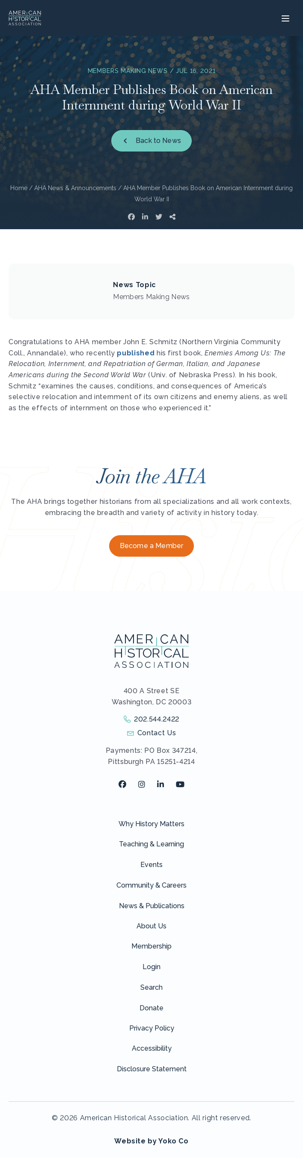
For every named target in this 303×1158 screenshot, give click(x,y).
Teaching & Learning (151, 844)
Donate (151, 1008)
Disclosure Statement (152, 1069)
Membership (151, 946)
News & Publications (151, 906)
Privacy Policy (151, 1028)
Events (151, 865)
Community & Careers (151, 885)
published (135, 353)
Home (18, 188)
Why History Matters (151, 824)
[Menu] (284, 18)
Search (151, 987)
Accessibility (152, 1048)
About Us (151, 926)
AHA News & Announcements (75, 188)
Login (151, 967)
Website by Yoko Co (151, 1141)
